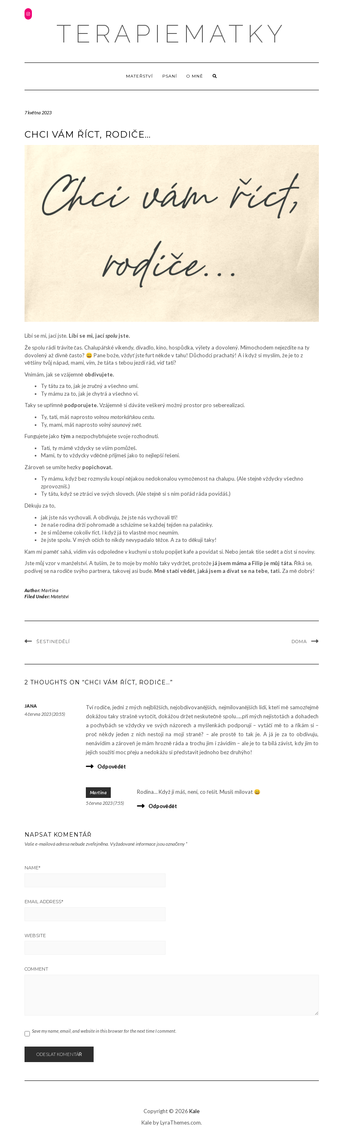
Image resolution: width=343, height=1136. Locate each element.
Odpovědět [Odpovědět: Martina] (162, 806)
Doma (299, 641)
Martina (49, 590)
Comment (36, 969)
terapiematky (171, 34)
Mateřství (139, 76)
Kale (194, 1111)
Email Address (44, 901)
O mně (194, 76)
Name (32, 868)
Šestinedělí (53, 641)
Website (35, 935)
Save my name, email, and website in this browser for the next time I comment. (104, 1031)
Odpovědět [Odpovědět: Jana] (111, 766)
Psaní (169, 76)
